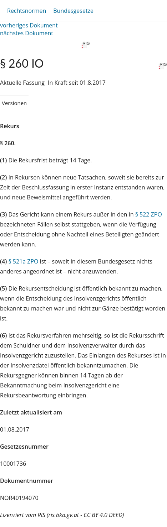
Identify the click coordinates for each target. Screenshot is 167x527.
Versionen (14, 102)
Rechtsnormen (26, 11)
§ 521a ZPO (23, 261)
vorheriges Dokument (29, 25)
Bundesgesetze (73, 11)
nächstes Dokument (26, 33)
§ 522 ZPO (148, 214)
